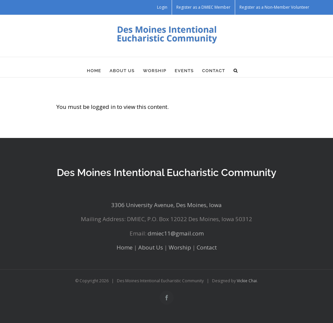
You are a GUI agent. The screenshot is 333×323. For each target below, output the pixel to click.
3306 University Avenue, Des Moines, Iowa (166, 205)
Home (125, 247)
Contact (207, 247)
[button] (235, 70)
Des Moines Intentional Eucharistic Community (166, 172)
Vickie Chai (247, 281)
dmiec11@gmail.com (176, 233)
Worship (180, 247)
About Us (150, 247)
